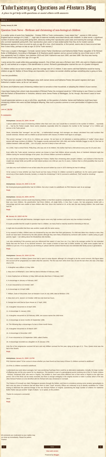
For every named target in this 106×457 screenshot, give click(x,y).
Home (52, 447)
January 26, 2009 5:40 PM (18, 216)
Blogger (56, 455)
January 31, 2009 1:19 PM (25, 358)
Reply (8, 177)
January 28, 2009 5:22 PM (25, 255)
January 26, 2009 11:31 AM (25, 184)
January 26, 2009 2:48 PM (25, 197)
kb (7, 216)
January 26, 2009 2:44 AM (25, 120)
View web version (52, 451)
